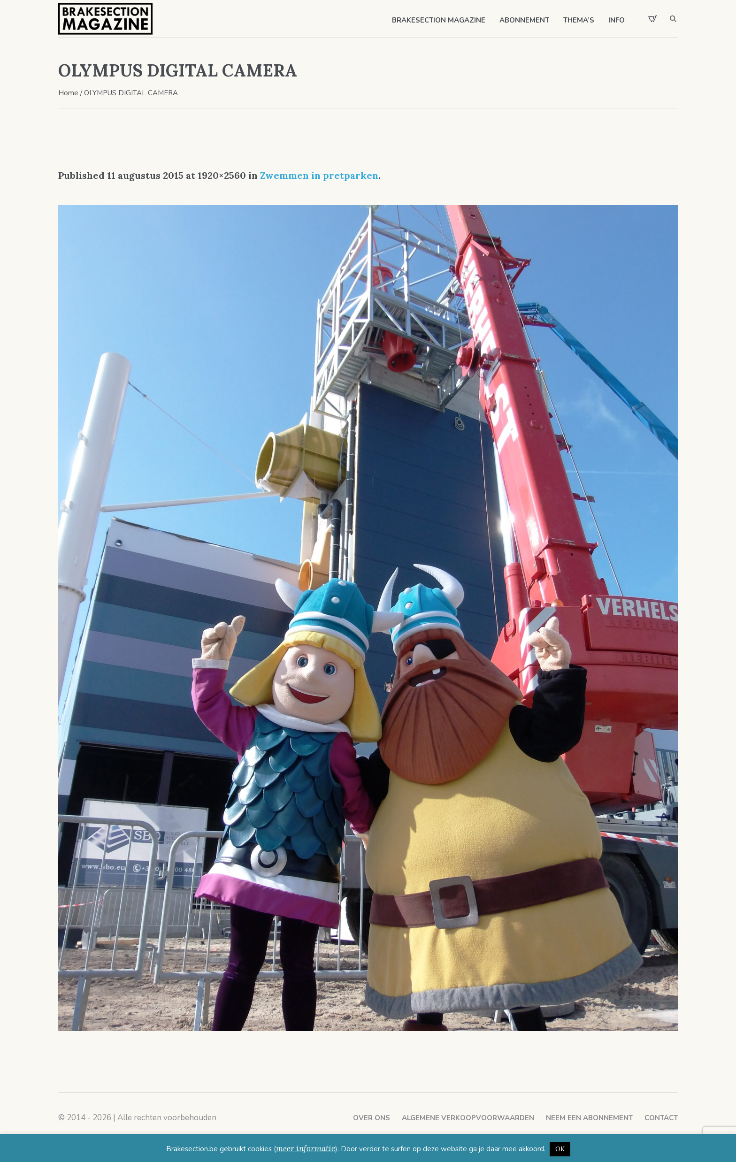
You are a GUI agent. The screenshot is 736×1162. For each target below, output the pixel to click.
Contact (661, 1118)
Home (68, 93)
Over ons (371, 1118)
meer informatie (305, 1148)
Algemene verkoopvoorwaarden (468, 1118)
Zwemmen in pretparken (319, 175)
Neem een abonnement (589, 1118)
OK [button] (560, 1149)
